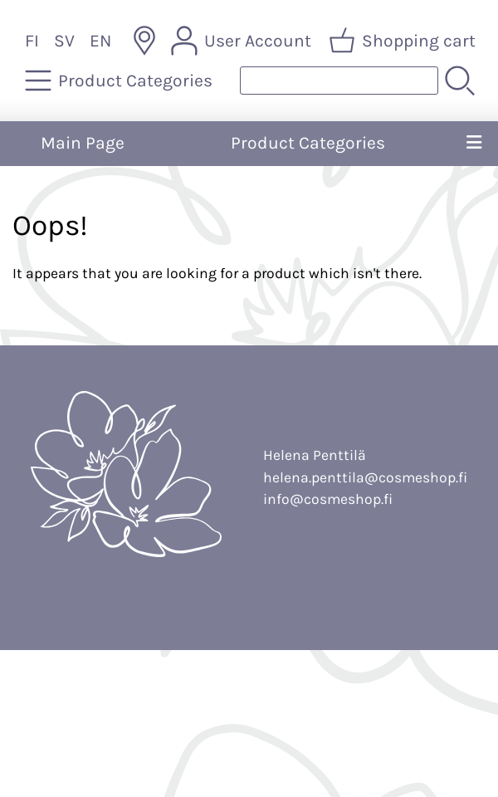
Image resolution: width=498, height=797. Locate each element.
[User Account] (242, 41)
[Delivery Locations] (144, 41)
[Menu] (474, 143)
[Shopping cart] (404, 41)
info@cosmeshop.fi (328, 499)
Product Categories (308, 143)
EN (100, 41)
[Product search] (339, 80)
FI (32, 41)
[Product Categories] (120, 80)
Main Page (82, 143)
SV (64, 41)
